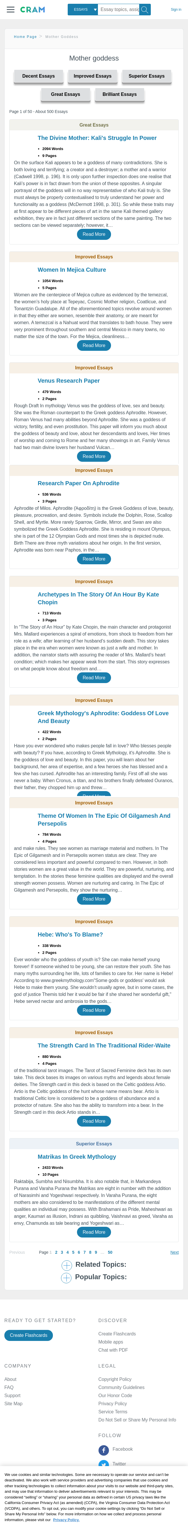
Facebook (121, 1449)
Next (175, 1252)
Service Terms (113, 1411)
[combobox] (83, 9)
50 (110, 1252)
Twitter (118, 1463)
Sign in (176, 10)
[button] (11, 9)
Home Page (25, 37)
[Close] (178, 1482)
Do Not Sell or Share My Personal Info (137, 1419)
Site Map (13, 1403)
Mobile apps (111, 1341)
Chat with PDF (113, 1350)
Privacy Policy (113, 1403)
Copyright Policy (115, 1379)
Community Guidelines (122, 1387)
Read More (94, 234)
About (10, 1379)
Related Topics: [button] (101, 1264)
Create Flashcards (28, 1335)
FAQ (9, 1387)
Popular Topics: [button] (101, 1277)
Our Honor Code (115, 1395)
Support (12, 1395)
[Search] (145, 9)
